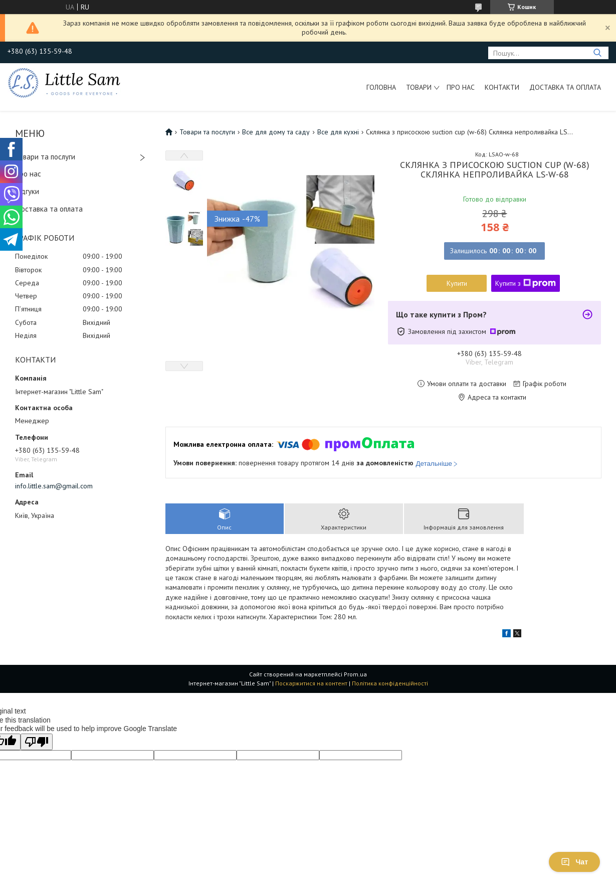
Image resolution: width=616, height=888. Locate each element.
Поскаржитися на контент (311, 683)
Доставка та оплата (565, 87)
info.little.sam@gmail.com (54, 485)
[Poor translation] (37, 742)
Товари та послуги (45, 156)
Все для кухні (338, 131)
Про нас (461, 87)
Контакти (502, 87)
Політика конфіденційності (390, 683)
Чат (574, 861)
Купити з (525, 283)
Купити (457, 283)
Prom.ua (355, 674)
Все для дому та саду (276, 131)
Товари (419, 87)
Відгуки (27, 191)
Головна (381, 87)
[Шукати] (597, 53)
